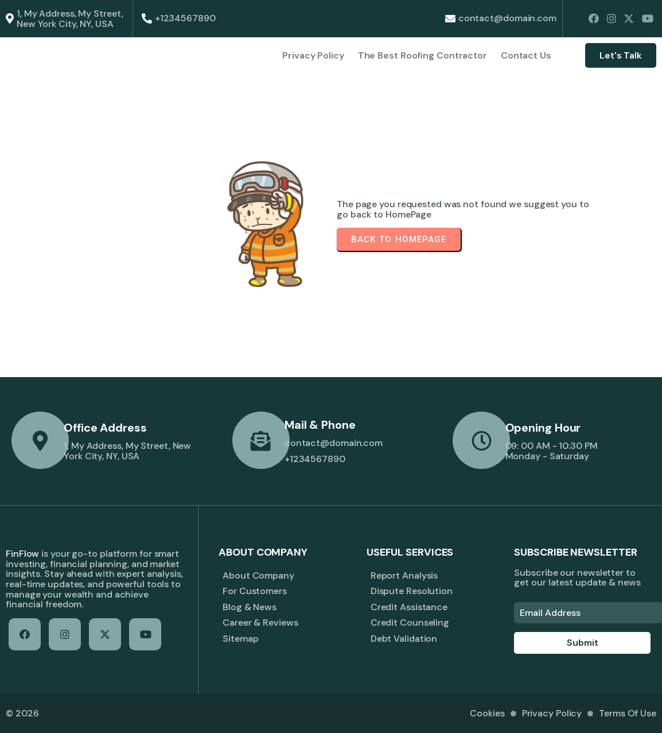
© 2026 (22, 713)
